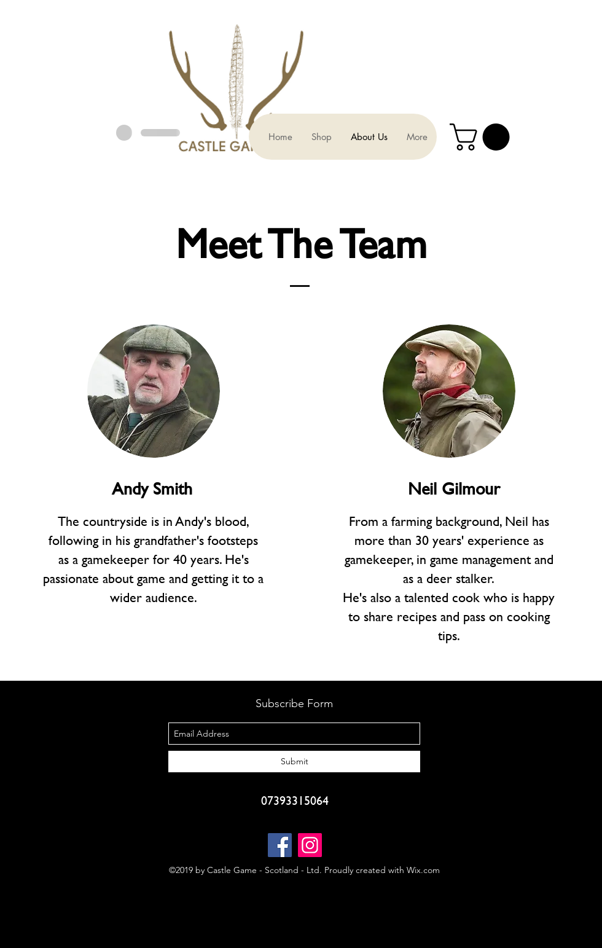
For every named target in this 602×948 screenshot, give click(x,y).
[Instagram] (310, 845)
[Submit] (294, 761)
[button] (483, 137)
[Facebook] (280, 845)
